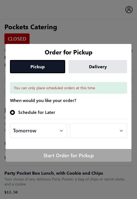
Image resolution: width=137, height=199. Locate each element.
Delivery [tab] (98, 66)
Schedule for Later (36, 112)
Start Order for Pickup (68, 155)
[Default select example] (38, 130)
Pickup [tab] (37, 66)
